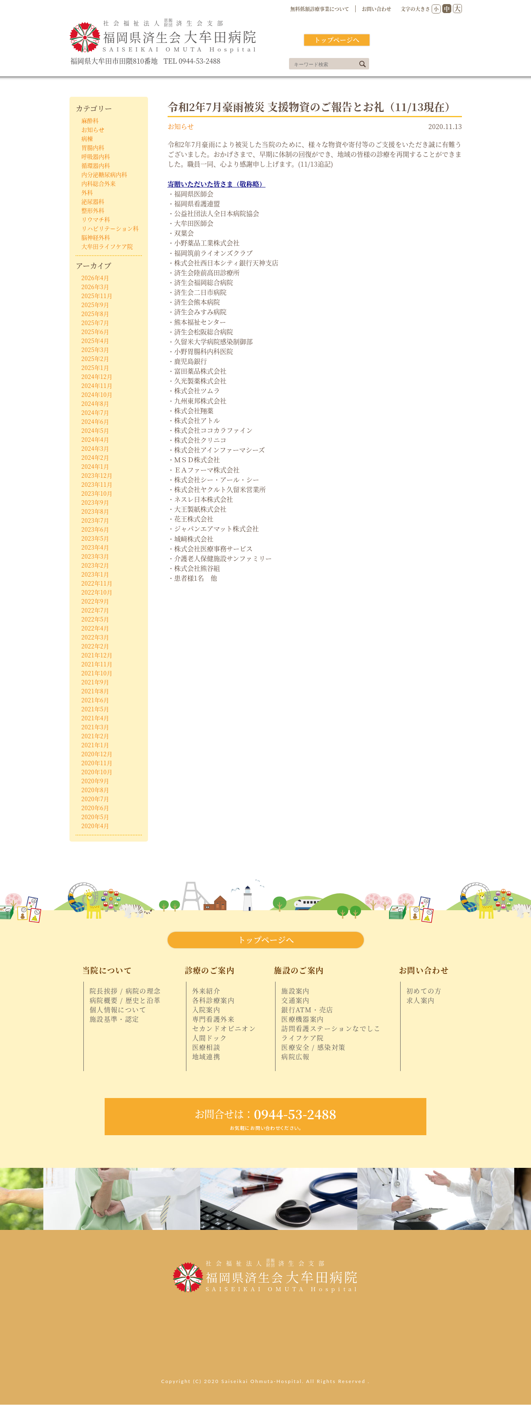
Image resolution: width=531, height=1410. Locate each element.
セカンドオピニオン (224, 1028)
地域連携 (206, 1057)
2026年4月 (95, 278)
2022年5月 (95, 619)
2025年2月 (95, 358)
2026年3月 (95, 287)
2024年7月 (95, 412)
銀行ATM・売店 (307, 1010)
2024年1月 (95, 466)
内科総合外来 (98, 183)
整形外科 (92, 210)
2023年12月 (96, 475)
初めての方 (424, 991)
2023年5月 (95, 538)
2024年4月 (95, 439)
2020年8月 (95, 790)
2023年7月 (95, 520)
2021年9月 (95, 682)
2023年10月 (96, 493)
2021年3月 (95, 727)
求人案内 (420, 1000)
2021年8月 (95, 691)
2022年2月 (95, 646)
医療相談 (206, 1047)
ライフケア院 (302, 1038)
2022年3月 (95, 637)
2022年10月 (96, 592)
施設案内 (295, 991)
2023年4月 (95, 547)
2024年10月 (96, 394)
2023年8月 (95, 511)
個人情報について (118, 1010)
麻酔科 (90, 120)
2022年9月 (95, 601)
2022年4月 (95, 628)
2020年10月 (96, 772)
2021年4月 (95, 718)
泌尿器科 (92, 201)
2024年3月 (95, 448)
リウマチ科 (95, 219)
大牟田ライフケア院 (107, 246)
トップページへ (336, 40)
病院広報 (295, 1057)
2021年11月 (96, 664)
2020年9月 (95, 781)
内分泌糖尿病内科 (104, 174)
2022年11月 (96, 583)
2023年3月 (95, 556)
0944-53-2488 (265, 1114)
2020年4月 (95, 826)
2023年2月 (95, 565)
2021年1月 (95, 745)
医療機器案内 (302, 1019)
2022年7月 (95, 610)
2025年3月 (95, 349)
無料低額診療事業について (319, 8)
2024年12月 (96, 376)
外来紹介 (206, 991)
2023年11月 (96, 484)
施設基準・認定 (114, 1019)
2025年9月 (95, 305)
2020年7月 (95, 799)
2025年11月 (96, 296)
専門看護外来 (213, 1019)
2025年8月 (95, 314)
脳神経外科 (95, 237)
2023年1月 (95, 574)
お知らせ (181, 126)
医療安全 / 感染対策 (313, 1047)
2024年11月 (96, 385)
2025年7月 (95, 323)
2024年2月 (95, 457)
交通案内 (295, 1000)
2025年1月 (95, 367)
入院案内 (206, 1010)
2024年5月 (95, 430)
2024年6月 (95, 421)
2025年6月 (95, 331)
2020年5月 (95, 817)
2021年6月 (95, 700)
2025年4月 (95, 340)
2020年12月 (96, 754)
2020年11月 (96, 763)
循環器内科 (95, 165)
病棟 (87, 138)
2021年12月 (96, 655)
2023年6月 (95, 529)
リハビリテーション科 (110, 228)
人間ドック (209, 1038)
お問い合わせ (376, 8)
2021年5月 (95, 709)
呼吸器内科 (95, 156)
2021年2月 (95, 736)
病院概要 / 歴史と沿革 (125, 1000)
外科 (87, 192)
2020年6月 (95, 808)
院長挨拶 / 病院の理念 (125, 991)
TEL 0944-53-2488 (192, 61)
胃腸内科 (92, 147)
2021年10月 (96, 673)
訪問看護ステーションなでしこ (331, 1028)
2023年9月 (95, 502)
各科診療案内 (213, 1000)
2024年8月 (95, 403)
